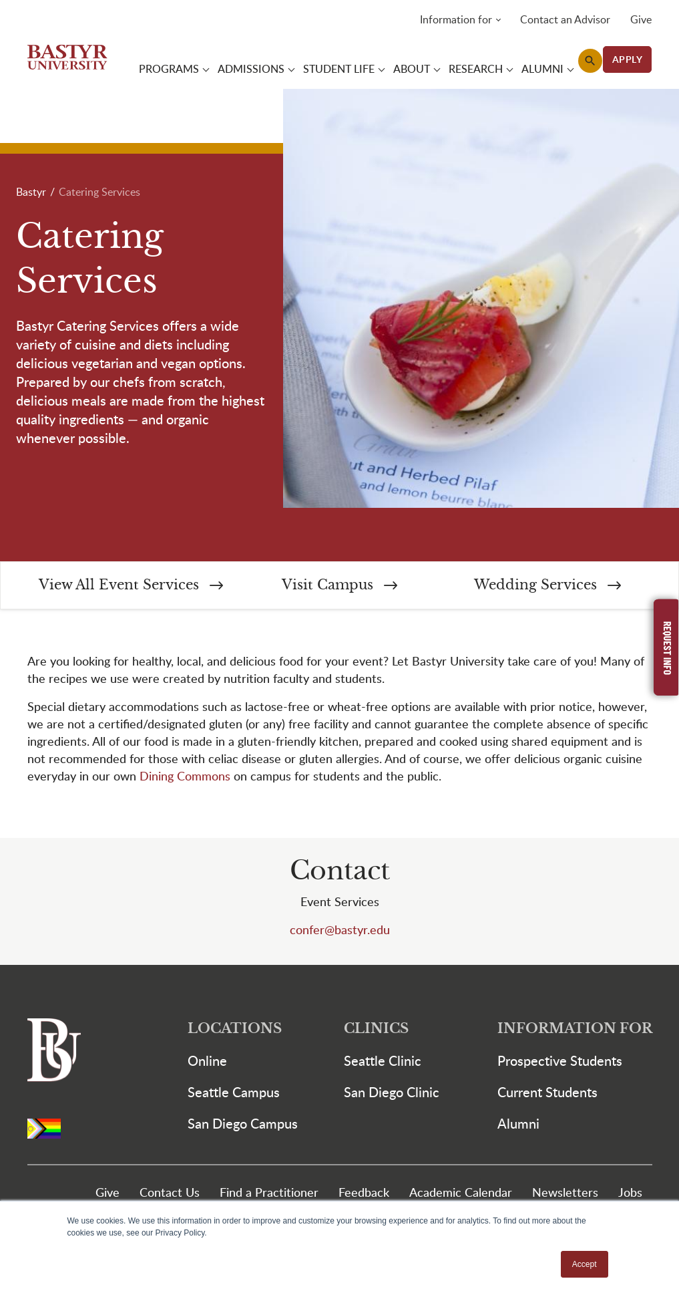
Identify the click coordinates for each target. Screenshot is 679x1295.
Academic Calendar (460, 1193)
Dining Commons (185, 777)
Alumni (518, 1125)
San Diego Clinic (391, 1094)
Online (207, 1062)
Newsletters (565, 1193)
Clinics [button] (376, 1030)
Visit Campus (339, 587)
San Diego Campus (243, 1125)
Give (641, 20)
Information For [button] (574, 1030)
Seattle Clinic (382, 1062)
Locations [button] (235, 1030)
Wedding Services (547, 587)
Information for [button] (456, 20)
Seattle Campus (234, 1094)
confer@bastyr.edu (340, 931)
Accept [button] (584, 1264)
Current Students (547, 1094)
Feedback (363, 1193)
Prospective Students (559, 1062)
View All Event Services (131, 587)
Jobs (630, 1193)
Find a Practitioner (269, 1193)
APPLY (627, 59)
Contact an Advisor (565, 20)
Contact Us (170, 1193)
